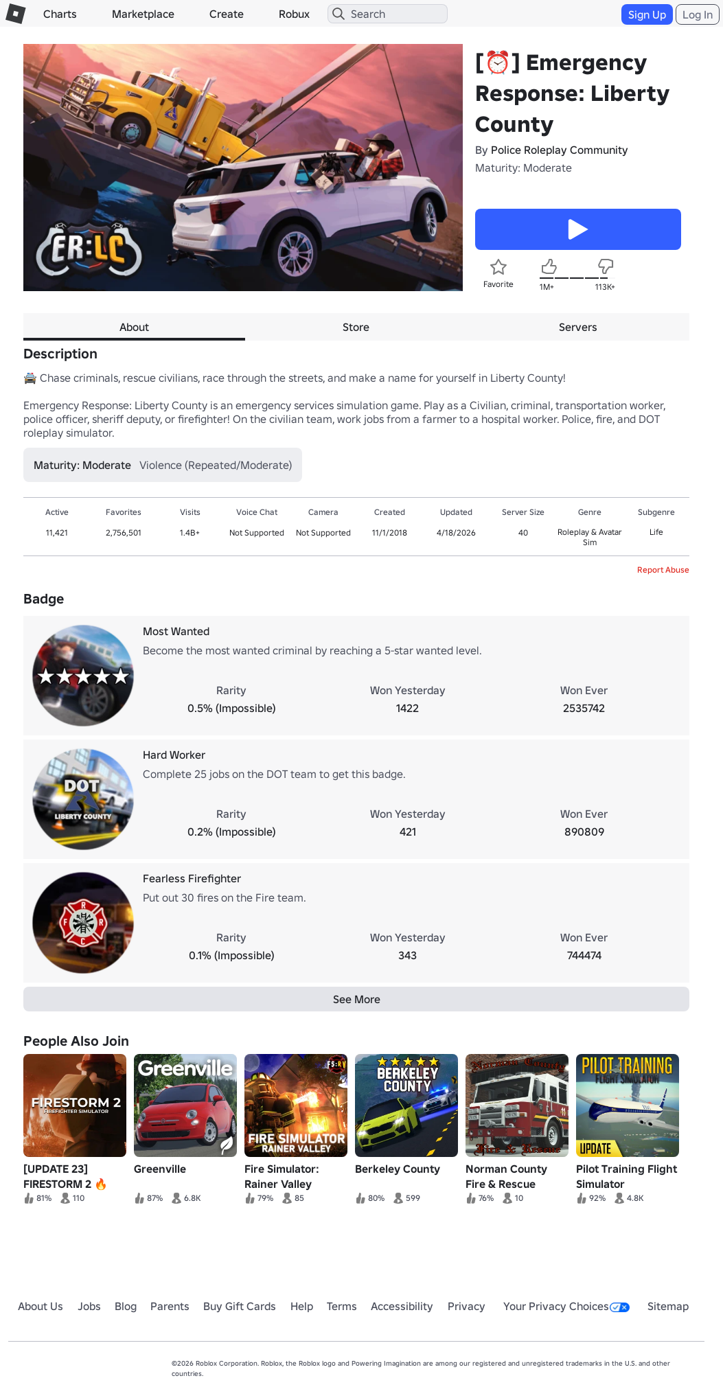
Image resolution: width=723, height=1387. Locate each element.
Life (656, 532)
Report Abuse (663, 569)
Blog (126, 1306)
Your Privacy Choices (566, 1306)
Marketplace (143, 14)
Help (301, 1306)
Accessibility (402, 1306)
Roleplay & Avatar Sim (590, 537)
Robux (294, 14)
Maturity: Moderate (523, 167)
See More (356, 999)
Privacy (466, 1306)
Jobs (89, 1306)
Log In (697, 14)
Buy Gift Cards (239, 1306)
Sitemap (668, 1306)
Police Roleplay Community (559, 150)
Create (226, 14)
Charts (60, 14)
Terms (342, 1306)
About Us (40, 1306)
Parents (170, 1306)
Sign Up (647, 14)
